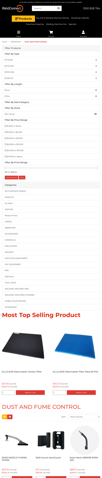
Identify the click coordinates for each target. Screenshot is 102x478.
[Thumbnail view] (4, 417)
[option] (25, 359)
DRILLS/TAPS (11, 246)
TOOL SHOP (10, 282)
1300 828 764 (91, 8)
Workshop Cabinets (80, 18)
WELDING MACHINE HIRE (17, 289)
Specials (72, 24)
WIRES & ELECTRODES (15, 301)
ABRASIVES (10, 228)
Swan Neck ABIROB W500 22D (84, 458)
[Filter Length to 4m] (51, 90)
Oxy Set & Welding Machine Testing (52, 18)
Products (23, 18)
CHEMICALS (10, 240)
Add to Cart (30, 392)
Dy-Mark (9, 203)
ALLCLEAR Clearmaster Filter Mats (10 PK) (75, 371)
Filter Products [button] (13, 48)
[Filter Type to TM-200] (51, 66)
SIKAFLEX (9, 197)
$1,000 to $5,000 (13, 132)
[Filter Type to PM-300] (51, 72)
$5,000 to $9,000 (14, 138)
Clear (22, 177)
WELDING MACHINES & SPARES (20, 295)
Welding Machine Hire (56, 24)
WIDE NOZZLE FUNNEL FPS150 (14, 458)
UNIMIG (8, 221)
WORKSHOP (11, 307)
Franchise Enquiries (35, 24)
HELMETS (9, 252)
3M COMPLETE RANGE (15, 191)
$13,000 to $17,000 (14, 150)
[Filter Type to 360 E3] (51, 78)
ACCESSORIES (11, 234)
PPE (7, 270)
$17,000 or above (13, 156)
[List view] (9, 417)
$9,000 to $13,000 (14, 144)
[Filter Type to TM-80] (51, 60)
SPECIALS (9, 276)
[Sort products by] (84, 417)
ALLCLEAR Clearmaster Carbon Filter (22, 371)
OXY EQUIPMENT (13, 264)
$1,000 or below (13, 126)
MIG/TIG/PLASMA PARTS (16, 258)
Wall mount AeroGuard (48, 457)
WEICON (9, 209)
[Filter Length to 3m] (51, 96)
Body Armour (11, 215)
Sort (63, 417)
